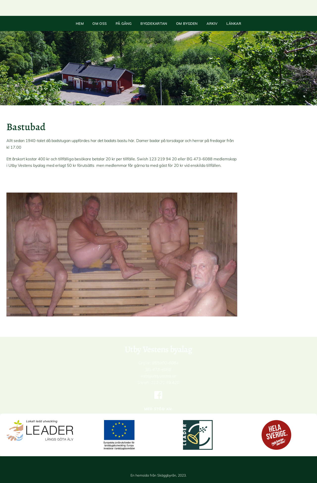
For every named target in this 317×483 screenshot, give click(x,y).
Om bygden (187, 23)
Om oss (99, 23)
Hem (80, 23)
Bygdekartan (153, 23)
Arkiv (212, 23)
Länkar (233, 23)
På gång (124, 23)
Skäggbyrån (166, 475)
